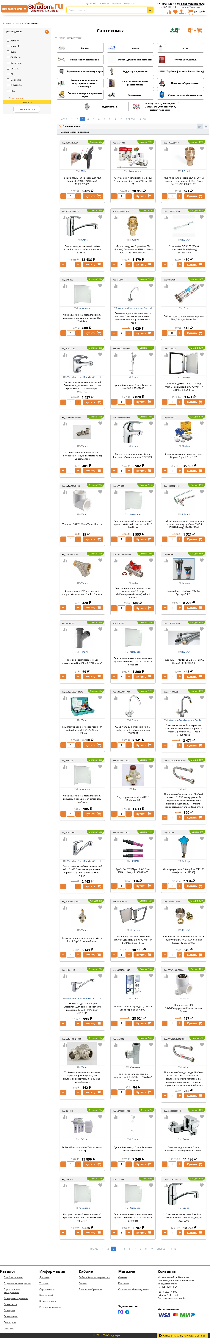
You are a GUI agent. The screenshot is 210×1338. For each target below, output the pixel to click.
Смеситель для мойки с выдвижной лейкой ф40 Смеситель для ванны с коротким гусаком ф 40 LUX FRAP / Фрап (82, 871)
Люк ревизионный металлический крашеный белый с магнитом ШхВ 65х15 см (82, 799)
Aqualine (13, 40)
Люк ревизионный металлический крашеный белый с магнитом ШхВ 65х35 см (133, 661)
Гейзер (186, 582)
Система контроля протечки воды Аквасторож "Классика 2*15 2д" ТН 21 (133, 181)
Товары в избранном (90, 1289)
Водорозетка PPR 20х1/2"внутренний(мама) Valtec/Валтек (183, 1008)
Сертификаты (46, 1289)
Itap (135, 789)
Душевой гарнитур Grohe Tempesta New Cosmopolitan (133, 1149)
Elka (11, 91)
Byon (11, 51)
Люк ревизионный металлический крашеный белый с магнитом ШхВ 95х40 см (133, 1217)
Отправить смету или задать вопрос (182, 1335)
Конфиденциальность (51, 1307)
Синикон (135, 1067)
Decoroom (14, 63)
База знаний (46, 1295)
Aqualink (13, 46)
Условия (104, 3)
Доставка (91, 3)
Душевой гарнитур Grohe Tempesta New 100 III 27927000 (133, 386)
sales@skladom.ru (193, 3)
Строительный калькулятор (133, 1289)
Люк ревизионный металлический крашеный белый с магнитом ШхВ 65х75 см (82, 1217)
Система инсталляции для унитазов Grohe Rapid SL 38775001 (133, 1008)
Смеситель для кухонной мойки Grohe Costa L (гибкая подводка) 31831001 (133, 730)
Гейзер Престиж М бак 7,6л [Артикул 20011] (82, 1149)
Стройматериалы (13, 1277)
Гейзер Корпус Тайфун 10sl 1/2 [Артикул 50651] (183, 592)
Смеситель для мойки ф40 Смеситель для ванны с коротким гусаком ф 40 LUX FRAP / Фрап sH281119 (82, 1008)
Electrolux (14, 79)
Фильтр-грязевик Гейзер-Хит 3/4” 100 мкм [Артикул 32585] (183, 871)
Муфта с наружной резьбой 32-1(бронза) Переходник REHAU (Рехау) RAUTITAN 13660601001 (132, 249)
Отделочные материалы (17, 1283)
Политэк (84, 651)
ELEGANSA (14, 85)
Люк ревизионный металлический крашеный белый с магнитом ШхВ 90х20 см (133, 524)
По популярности (71, 126)
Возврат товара (48, 1301)
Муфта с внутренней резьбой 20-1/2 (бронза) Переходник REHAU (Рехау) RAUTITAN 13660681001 (184, 181)
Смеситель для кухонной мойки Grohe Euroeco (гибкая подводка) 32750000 (184, 1217)
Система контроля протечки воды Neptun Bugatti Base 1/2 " (183, 455)
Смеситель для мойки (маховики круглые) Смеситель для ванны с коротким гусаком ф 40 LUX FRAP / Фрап (133, 318)
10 (121, 119)
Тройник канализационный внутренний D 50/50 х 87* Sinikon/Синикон (133, 1077)
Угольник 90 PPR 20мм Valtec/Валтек (82, 524)
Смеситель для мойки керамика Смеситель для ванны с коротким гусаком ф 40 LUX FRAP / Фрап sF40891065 (183, 730)
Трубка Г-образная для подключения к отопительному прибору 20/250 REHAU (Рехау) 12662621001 (183, 524)
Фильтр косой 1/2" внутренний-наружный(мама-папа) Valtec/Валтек (82, 592)
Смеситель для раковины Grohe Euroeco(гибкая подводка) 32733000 (133, 455)
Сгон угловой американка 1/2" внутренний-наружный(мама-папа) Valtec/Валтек (82, 455)
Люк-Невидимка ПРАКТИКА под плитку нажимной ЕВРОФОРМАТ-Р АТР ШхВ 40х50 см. (184, 387)
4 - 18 (143, 119)
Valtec (84, 445)
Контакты (129, 3)
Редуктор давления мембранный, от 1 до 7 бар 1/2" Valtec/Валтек (82, 939)
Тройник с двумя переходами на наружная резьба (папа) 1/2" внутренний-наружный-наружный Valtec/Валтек (82, 1077)
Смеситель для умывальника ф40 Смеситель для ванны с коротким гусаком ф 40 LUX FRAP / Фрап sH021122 (82, 386)
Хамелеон (84, 308)
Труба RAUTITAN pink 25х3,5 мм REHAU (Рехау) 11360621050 (133, 871)
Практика (186, 377)
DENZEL (13, 68)
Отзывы (116, 3)
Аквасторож (135, 171)
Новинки (9, 1328)
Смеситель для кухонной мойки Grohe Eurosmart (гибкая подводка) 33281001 (82, 249)
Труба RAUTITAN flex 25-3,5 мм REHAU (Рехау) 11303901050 (183, 661)
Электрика (9, 1310)
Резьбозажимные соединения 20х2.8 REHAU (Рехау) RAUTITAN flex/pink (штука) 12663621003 (183, 939)
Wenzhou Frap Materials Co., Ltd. (135, 308)
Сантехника (10, 1304)
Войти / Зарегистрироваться (94, 1277)
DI (10, 74)
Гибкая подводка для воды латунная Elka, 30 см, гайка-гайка (184, 318)
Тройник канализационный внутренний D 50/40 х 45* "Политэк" (82, 661)
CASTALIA (14, 57)
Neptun (186, 445)
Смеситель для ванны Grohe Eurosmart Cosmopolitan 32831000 (183, 1149)
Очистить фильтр (27, 109)
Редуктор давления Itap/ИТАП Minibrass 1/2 (133, 799)
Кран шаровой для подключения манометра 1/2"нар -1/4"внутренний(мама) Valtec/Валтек (133, 592)
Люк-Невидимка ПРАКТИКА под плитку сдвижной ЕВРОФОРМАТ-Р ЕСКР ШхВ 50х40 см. (133, 939)
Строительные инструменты (12, 1291)
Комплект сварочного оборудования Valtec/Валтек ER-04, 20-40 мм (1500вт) (82, 730)
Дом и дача (10, 1322)
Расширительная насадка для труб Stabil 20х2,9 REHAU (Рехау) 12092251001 (82, 181)
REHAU (84, 171)
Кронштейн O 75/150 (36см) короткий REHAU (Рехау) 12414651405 (183, 249)
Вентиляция (11, 1316)
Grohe (84, 239)
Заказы (83, 1283)
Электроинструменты (16, 1298)
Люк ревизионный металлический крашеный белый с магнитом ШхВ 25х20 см (82, 318)
